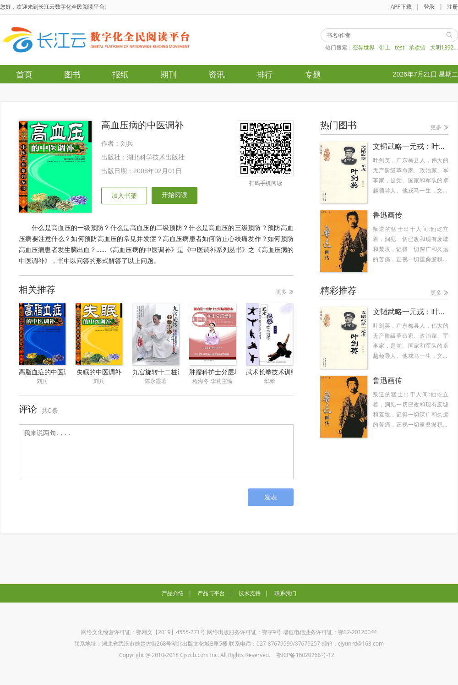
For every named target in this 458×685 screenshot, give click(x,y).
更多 (281, 292)
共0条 (50, 410)
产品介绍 (173, 593)
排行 (264, 74)
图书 (72, 74)
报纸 (120, 74)
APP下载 (401, 7)
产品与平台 (211, 593)
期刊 (168, 74)
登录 (429, 7)
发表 (270, 497)
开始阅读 (174, 194)
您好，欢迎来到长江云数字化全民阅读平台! (53, 7)
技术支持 (250, 593)
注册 (452, 7)
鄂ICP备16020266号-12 (305, 655)
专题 (313, 74)
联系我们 (285, 593)
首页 (24, 74)
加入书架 (124, 195)
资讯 (216, 74)
